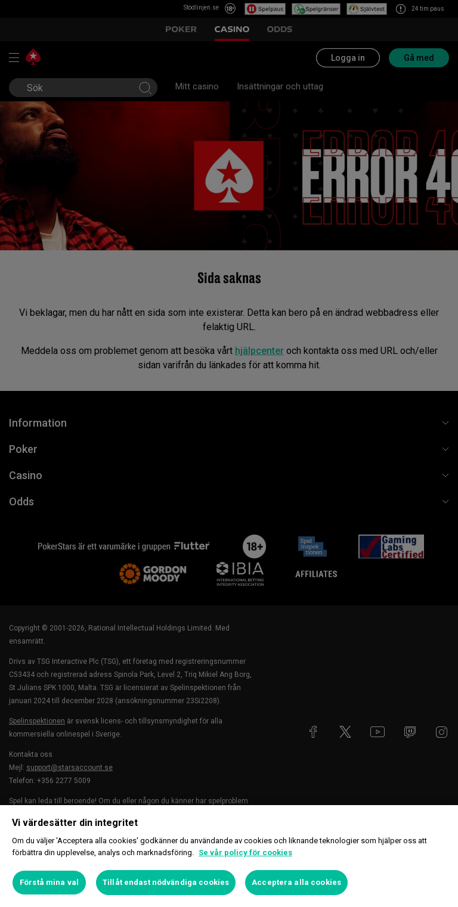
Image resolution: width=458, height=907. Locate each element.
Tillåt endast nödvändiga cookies (166, 882)
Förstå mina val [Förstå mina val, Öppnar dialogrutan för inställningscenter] (49, 882)
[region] (229, 856)
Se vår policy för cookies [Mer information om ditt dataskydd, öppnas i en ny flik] (245, 852)
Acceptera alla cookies (296, 882)
